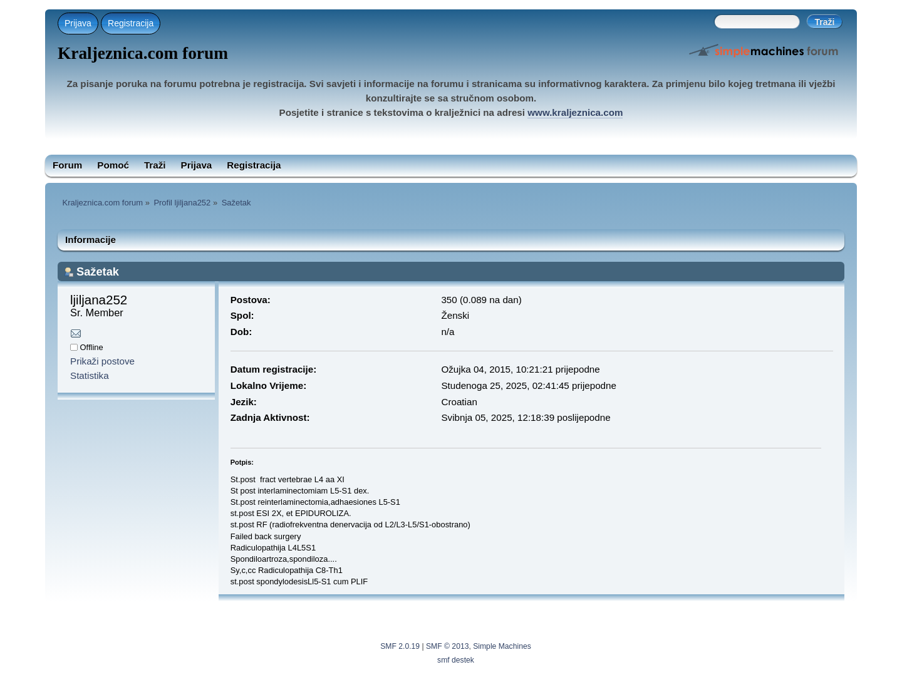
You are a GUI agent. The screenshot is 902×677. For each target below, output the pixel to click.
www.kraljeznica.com (575, 112)
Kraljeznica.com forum (143, 53)
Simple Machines (502, 646)
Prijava (78, 23)
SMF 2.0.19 (400, 646)
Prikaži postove (102, 361)
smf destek (455, 660)
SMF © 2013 (447, 646)
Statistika (89, 375)
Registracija (130, 23)
